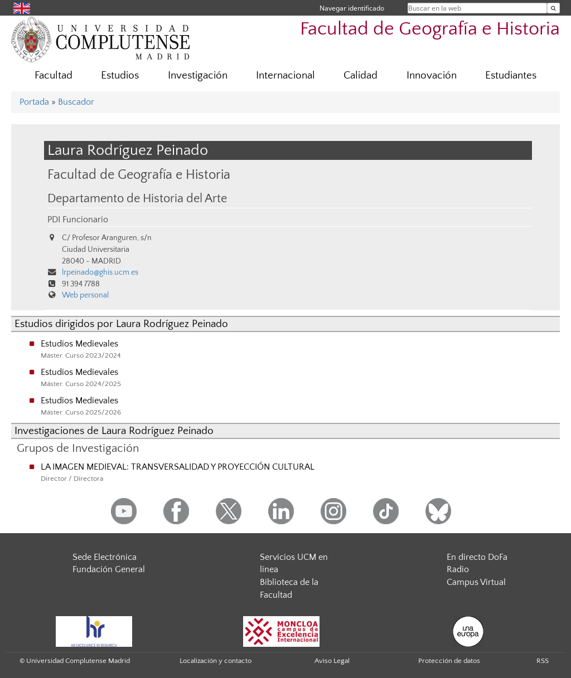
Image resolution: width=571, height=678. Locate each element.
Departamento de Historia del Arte (137, 199)
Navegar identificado (352, 8)
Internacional (285, 75)
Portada (34, 102)
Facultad (53, 75)
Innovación (432, 75)
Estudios (120, 75)
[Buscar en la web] (553, 8)
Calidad (360, 75)
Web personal (85, 295)
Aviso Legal (332, 661)
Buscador (76, 102)
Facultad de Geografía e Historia (430, 29)
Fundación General (108, 569)
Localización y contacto (215, 661)
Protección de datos (449, 661)
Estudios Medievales (79, 344)
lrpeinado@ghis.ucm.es (100, 272)
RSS (542, 661)
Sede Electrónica (104, 557)
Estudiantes (510, 75)
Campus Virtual (476, 582)
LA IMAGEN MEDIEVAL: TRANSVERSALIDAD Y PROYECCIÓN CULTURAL (177, 467)
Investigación (198, 75)
